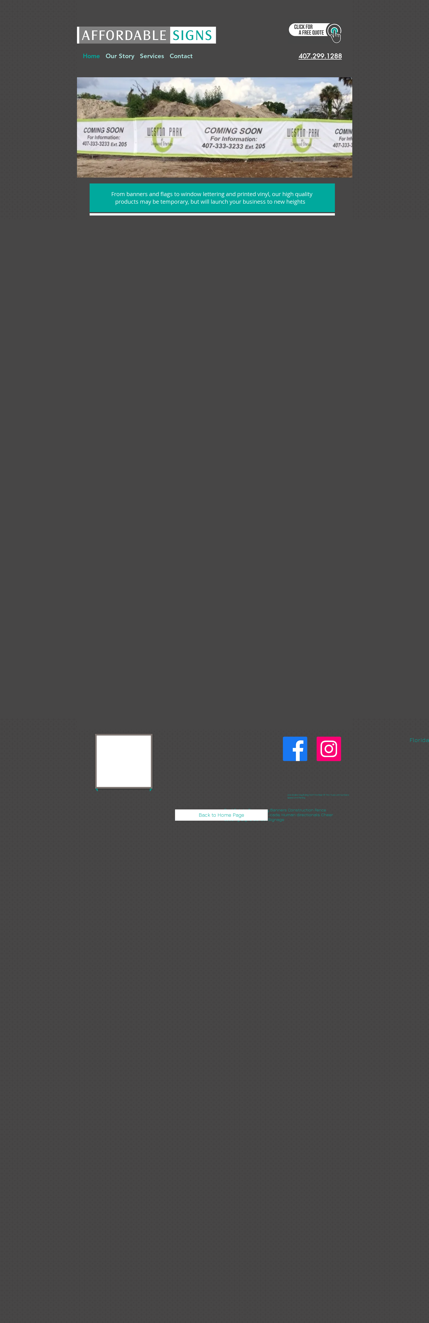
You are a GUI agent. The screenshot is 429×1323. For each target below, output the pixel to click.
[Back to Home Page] (221, 815)
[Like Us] (295, 749)
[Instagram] (329, 749)
